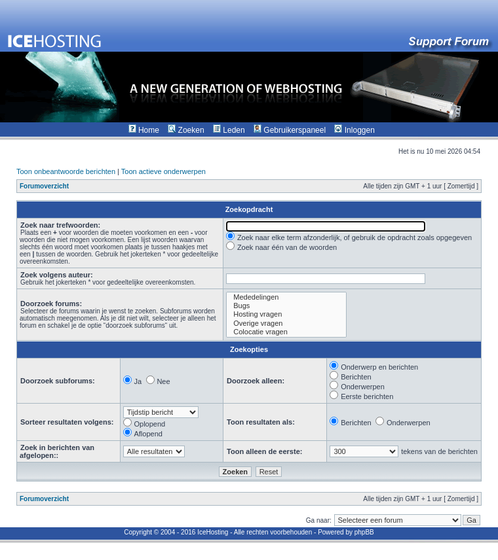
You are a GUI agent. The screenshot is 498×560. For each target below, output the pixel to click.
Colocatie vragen (286, 332)
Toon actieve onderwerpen (163, 171)
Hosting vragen (286, 314)
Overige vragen (286, 323)
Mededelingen (286, 297)
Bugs (286, 306)
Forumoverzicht (44, 186)
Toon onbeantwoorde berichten (65, 171)
